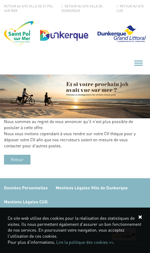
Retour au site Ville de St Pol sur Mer (28, 8)
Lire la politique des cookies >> (84, 242)
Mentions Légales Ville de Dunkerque (92, 187)
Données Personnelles (26, 187)
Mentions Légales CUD (26, 201)
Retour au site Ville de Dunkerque (82, 8)
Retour (17, 159)
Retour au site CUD (130, 8)
